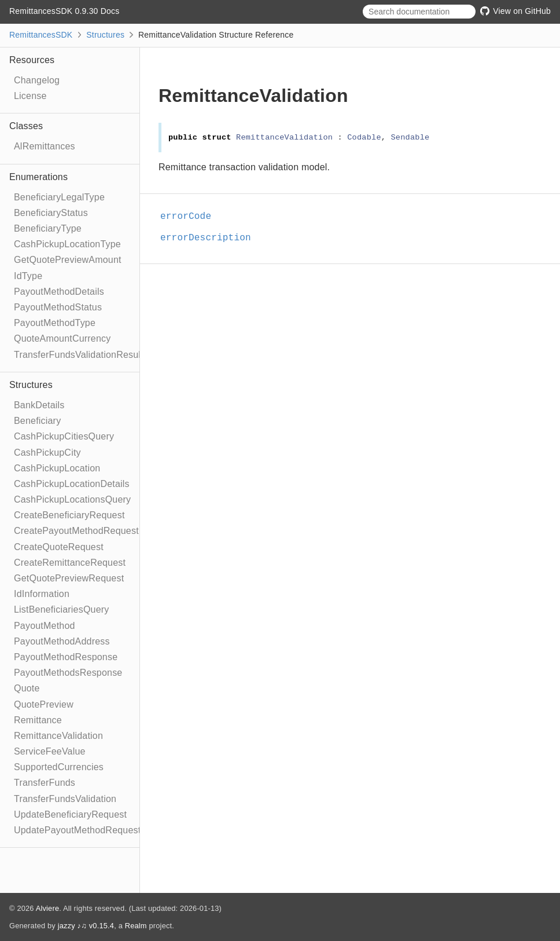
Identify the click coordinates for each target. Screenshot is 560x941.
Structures (105, 34)
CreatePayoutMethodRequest (76, 531)
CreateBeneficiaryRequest (69, 515)
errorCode (190, 216)
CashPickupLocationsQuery (72, 499)
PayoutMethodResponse (65, 657)
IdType (28, 276)
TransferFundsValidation (65, 799)
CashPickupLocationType (67, 244)
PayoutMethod (44, 626)
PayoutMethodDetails (59, 291)
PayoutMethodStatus (58, 307)
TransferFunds (44, 783)
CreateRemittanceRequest (70, 562)
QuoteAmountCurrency (62, 338)
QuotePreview (43, 704)
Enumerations (38, 177)
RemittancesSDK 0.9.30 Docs (64, 11)
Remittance (38, 720)
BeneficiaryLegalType (59, 197)
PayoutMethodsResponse (68, 673)
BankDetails (39, 405)
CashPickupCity (47, 452)
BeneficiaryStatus (51, 213)
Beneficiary (37, 421)
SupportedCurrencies (59, 767)
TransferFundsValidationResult (78, 355)
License (30, 96)
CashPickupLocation (57, 468)
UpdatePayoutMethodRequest (77, 830)
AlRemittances (44, 146)
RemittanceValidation (58, 736)
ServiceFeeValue (50, 751)
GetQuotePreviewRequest (69, 578)
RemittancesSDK (40, 34)
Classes (26, 126)
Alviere (48, 908)
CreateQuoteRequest (59, 547)
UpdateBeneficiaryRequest (70, 814)
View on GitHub (515, 11)
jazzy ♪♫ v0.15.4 (86, 925)
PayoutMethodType (54, 323)
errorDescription (210, 238)
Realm (136, 925)
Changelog (37, 80)
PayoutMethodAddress (62, 641)
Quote (27, 688)
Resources (31, 60)
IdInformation (41, 594)
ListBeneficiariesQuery (61, 609)
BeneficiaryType (48, 228)
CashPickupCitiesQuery (64, 436)
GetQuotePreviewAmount (67, 260)
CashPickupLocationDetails (72, 484)
